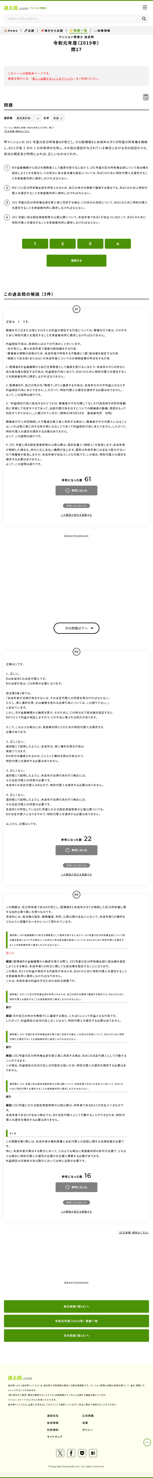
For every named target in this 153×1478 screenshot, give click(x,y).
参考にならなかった (76, 505)
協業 (85, 1423)
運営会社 (53, 1415)
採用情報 (53, 1423)
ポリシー (87, 1430)
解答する (76, 260)
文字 (46, 118)
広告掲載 (88, 1415)
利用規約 (53, 1430)
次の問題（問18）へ (76, 1335)
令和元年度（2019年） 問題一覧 (76, 1321)
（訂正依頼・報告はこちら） (17, 131)
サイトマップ (55, 1437)
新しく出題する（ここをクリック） (52, 78)
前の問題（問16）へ (76, 1306)
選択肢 (8, 118)
